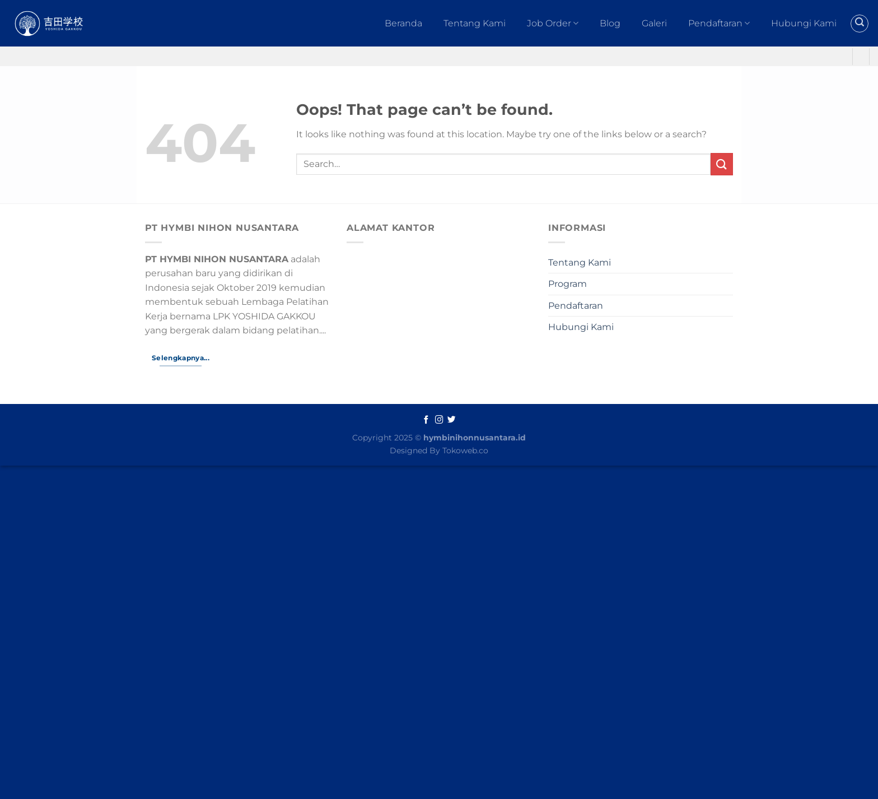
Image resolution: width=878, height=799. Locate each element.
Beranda (403, 23)
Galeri (654, 23)
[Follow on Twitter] (451, 420)
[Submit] (722, 164)
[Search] (859, 23)
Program (567, 283)
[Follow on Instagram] (439, 420)
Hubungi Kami (804, 23)
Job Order (552, 23)
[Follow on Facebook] (426, 420)
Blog (610, 23)
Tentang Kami (474, 23)
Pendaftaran (719, 23)
